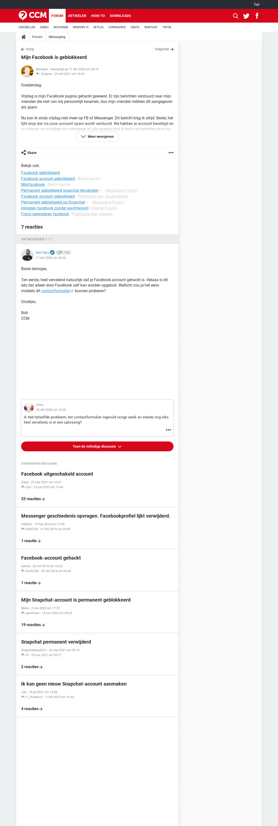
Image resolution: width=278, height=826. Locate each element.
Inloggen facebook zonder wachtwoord (54, 208)
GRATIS (135, 27)
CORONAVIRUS (117, 27)
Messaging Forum (121, 190)
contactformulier (55, 291)
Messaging (57, 37)
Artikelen (77, 16)
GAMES (44, 27)
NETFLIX (98, 27)
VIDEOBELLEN (27, 27)
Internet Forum (104, 208)
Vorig (30, 49)
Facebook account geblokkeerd (48, 196)
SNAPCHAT (151, 27)
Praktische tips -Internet (92, 214)
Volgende (162, 49)
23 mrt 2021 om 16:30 (69, 74)
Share (32, 153)
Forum (57, 16)
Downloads (120, 16)
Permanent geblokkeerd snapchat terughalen (60, 190)
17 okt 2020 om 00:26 (51, 258)
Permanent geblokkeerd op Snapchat (53, 202)
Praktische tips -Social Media (103, 196)
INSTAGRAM (61, 27)
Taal (256, 4)
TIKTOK (166, 27)
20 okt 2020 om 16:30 (51, 410)
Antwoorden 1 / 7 (36, 239)
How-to (98, 16)
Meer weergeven (100, 136)
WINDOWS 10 (81, 27)
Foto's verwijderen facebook (45, 214)
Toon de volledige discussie (95, 446)
